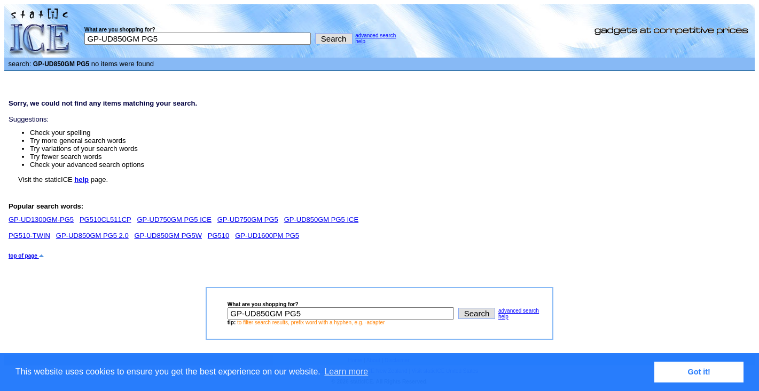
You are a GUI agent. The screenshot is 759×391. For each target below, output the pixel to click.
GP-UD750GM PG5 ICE (174, 220)
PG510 (218, 236)
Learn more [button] (346, 371)
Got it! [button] (699, 372)
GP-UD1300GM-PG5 (41, 220)
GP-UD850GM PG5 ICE (321, 220)
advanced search (375, 35)
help (360, 41)
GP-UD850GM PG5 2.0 (92, 236)
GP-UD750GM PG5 (247, 220)
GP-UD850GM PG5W (168, 236)
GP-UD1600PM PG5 (267, 236)
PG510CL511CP (105, 220)
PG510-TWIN (29, 236)
